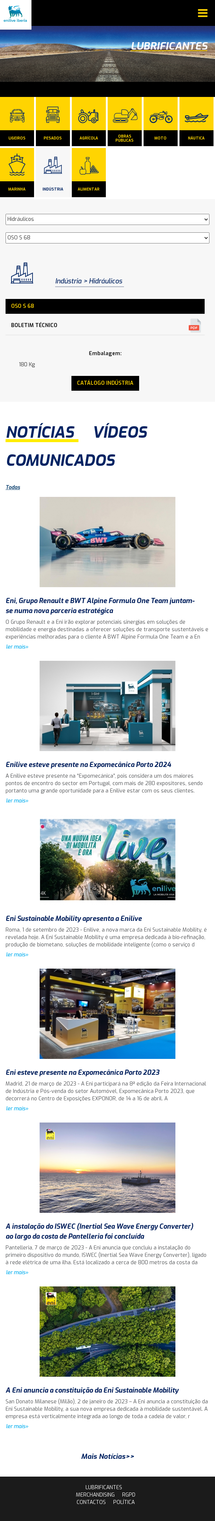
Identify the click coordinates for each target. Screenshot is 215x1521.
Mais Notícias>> (107, 1456)
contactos (91, 1502)
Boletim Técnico (34, 325)
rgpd (128, 1494)
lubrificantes (103, 1487)
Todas (13, 487)
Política (124, 1502)
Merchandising (95, 1494)
